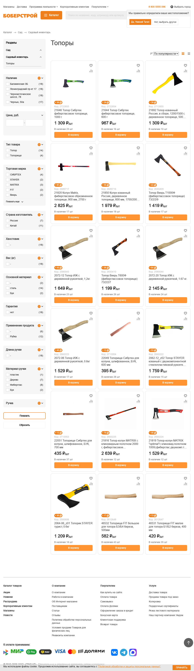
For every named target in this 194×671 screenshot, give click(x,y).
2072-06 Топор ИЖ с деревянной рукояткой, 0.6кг (72, 360)
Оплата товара (108, 597)
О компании (58, 592)
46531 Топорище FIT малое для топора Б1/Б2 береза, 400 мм (167, 526)
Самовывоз (106, 601)
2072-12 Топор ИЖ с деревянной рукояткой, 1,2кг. (72, 277)
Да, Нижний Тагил (140, 22)
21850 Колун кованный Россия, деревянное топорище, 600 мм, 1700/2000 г (119, 196)
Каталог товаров (12, 585)
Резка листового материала (164, 610)
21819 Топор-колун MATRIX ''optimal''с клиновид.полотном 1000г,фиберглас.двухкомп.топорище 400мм (168, 444)
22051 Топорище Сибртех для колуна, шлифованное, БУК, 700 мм (73, 444)
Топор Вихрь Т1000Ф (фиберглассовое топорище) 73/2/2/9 (167, 196)
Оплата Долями (109, 606)
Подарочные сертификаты (163, 606)
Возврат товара (108, 624)
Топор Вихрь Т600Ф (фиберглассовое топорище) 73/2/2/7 (119, 279)
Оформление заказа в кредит (116, 610)
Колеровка (155, 601)
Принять (181, 667)
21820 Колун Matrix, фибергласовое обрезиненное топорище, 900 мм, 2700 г (73, 196)
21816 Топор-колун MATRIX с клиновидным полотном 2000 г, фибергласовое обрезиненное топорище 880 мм (119, 444)
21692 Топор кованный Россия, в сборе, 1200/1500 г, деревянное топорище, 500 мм (167, 114)
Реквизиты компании (63, 635)
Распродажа (10, 601)
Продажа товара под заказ (163, 597)
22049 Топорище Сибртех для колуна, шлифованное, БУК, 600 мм (120, 361)
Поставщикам (59, 606)
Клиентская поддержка (113, 619)
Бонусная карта (109, 615)
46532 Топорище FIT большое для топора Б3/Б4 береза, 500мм (120, 526)
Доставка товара (158, 592)
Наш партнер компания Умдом (166, 615)
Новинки (8, 597)
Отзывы (56, 615)
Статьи (55, 610)
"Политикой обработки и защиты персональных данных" (129, 666)
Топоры (10, 63)
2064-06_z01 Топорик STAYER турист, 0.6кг (73, 525)
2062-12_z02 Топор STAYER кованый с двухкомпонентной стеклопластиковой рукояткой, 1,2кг (168, 362)
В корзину (73, 134)
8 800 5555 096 (157, 6)
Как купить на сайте (111, 592)
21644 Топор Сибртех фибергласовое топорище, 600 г (118, 113)
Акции (6, 592)
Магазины (8, 610)
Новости (8, 615)
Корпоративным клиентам (17, 606)
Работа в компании (62, 597)
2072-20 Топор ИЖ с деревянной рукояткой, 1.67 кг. (168, 277)
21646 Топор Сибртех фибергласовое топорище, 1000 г (71, 113)
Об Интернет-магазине (64, 601)
